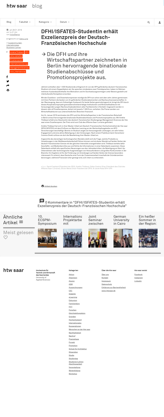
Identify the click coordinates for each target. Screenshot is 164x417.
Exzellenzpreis (16, 60)
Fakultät (23, 22)
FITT (70, 307)
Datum (63, 22)
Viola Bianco (15, 35)
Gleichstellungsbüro (77, 313)
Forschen (72, 310)
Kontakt (105, 278)
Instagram (138, 278)
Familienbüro (74, 304)
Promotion (73, 346)
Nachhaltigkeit (75, 333)
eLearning (73, 297)
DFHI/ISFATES (16, 56)
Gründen (72, 317)
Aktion (71, 275)
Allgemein (73, 278)
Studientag (73, 359)
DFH (27, 52)
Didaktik (72, 294)
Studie (71, 355)
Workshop (73, 374)
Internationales (12, 45)
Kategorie (44, 22)
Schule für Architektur (78, 349)
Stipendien (73, 352)
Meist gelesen (18, 235)
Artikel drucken (49, 186)
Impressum (106, 281)
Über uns (105, 275)
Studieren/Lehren (13, 47)
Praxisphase (74, 339)
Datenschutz (107, 284)
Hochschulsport (75, 320)
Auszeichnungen (15, 43)
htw (24, 6)
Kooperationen (75, 326)
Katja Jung (23, 39)
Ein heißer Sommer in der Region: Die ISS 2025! (148, 224)
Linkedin (138, 281)
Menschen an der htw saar (79, 329)
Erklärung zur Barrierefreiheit (114, 287)
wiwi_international (17, 72)
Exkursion (73, 300)
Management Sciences (19, 68)
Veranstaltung (74, 367)
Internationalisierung (18, 64)
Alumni (72, 281)
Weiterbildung (74, 371)
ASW (71, 284)
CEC (70, 291)
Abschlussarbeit (75, 364)
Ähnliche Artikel (13, 220)
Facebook (138, 275)
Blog (9, 22)
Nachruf (72, 336)
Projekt (72, 342)
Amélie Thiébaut (17, 52)
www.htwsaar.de (108, 291)
